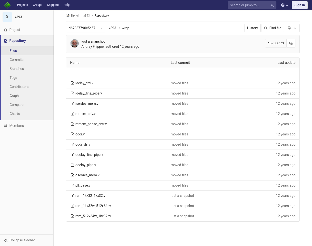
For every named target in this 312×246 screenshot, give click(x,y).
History (252, 28)
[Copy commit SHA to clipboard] (291, 43)
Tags (13, 78)
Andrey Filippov (93, 46)
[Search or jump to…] (253, 5)
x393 (112, 28)
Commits (17, 60)
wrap (125, 28)
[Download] (292, 28)
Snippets (52, 5)
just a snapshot (93, 41)
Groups (37, 5)
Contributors (19, 87)
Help (67, 5)
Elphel (72, 15)
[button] (26, 240)
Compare (17, 105)
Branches (17, 69)
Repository (102, 15)
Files (13, 51)
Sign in (299, 5)
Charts (15, 114)
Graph (14, 96)
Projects (22, 5)
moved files (179, 83)
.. (73, 73)
